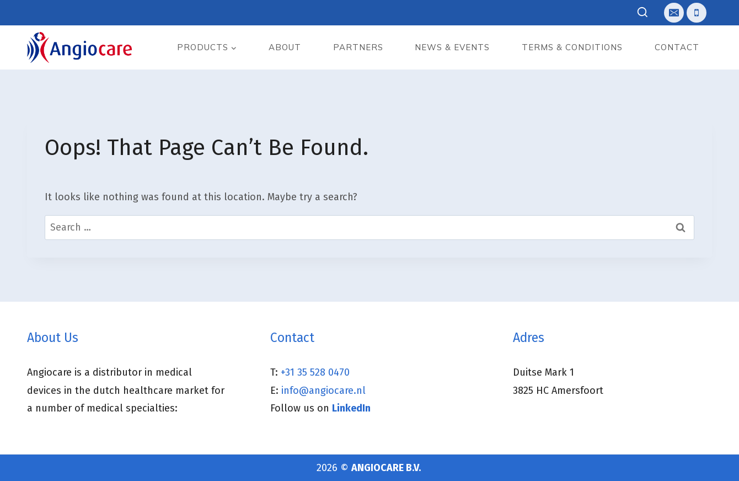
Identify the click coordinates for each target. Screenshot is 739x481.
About (285, 47)
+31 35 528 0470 (315, 372)
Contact (677, 47)
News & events (452, 47)
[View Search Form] (643, 13)
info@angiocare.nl (323, 390)
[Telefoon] (696, 13)
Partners (358, 47)
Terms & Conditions (572, 47)
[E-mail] (674, 13)
